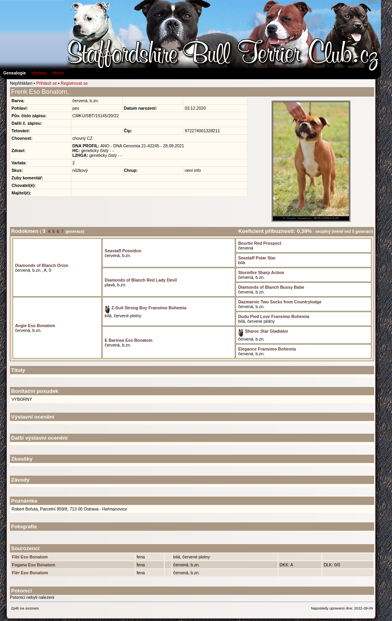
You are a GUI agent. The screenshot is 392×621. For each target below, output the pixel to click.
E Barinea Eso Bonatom (128, 340)
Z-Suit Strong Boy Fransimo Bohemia (145, 307)
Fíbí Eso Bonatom (30, 556)
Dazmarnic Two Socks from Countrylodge (280, 301)
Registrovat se (74, 83)
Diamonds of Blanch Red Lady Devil (141, 280)
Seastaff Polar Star (257, 257)
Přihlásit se (46, 83)
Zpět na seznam (25, 608)
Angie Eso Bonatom (35, 325)
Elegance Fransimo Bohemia (267, 349)
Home (58, 72)
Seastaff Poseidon (123, 250)
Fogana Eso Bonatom (33, 564)
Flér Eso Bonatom (30, 572)
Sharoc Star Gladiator (263, 331)
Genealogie (14, 72)
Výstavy (39, 72)
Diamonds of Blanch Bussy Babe (271, 287)
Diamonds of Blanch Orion (41, 265)
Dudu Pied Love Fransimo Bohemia (273, 316)
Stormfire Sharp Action (261, 272)
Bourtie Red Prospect (259, 243)
